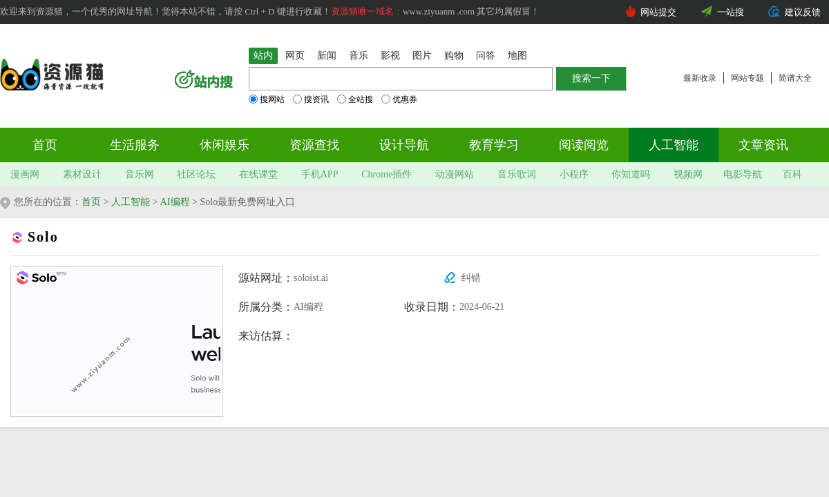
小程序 (574, 174)
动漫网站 (454, 174)
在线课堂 (258, 174)
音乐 (358, 55)
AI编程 (175, 202)
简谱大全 (795, 78)
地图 (517, 55)
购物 (454, 55)
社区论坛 (196, 174)
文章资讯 (763, 145)
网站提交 (658, 12)
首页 (44, 145)
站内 (263, 55)
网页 (295, 55)
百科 (792, 174)
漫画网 (24, 174)
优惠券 (399, 99)
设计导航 (404, 145)
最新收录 (699, 78)
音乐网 (139, 174)
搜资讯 (311, 99)
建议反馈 (803, 12)
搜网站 (267, 99)
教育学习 (494, 145)
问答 (485, 55)
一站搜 (730, 12)
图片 (422, 55)
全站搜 (355, 99)
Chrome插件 (386, 174)
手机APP (320, 174)
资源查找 (314, 145)
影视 (390, 55)
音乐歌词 (516, 174)
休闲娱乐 (224, 145)
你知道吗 (630, 174)
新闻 (326, 55)
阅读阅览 (584, 145)
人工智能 (673, 145)
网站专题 (747, 78)
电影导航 (742, 174)
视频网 (688, 174)
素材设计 (82, 174)
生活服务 (135, 145)
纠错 (471, 278)
